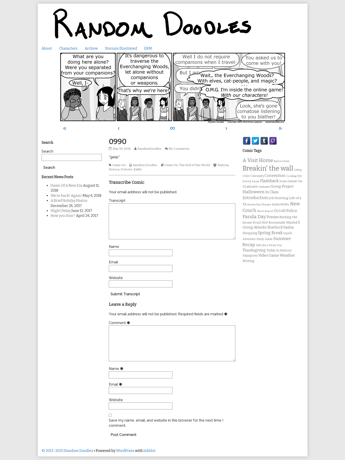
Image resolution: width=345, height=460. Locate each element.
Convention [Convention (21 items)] (275, 175)
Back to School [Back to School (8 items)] (281, 161)
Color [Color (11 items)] (246, 176)
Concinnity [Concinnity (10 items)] (257, 176)
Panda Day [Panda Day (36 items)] (254, 216)
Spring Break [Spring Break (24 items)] (270, 232)
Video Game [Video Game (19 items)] (268, 255)
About (47, 48)
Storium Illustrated (121, 48)
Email (113, 262)
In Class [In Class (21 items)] (272, 192)
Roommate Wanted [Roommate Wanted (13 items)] (283, 222)
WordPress (125, 451)
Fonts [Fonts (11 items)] (283, 181)
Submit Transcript (125, 294)
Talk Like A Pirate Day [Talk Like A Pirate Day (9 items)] (269, 245)
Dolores (126, 169)
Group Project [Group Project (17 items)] (282, 186)
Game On (119, 165)
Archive (91, 48)
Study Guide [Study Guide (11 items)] (264, 239)
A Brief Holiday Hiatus (69, 200)
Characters (68, 48)
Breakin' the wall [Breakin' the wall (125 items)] (268, 168)
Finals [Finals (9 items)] (255, 181)
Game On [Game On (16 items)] (295, 181)
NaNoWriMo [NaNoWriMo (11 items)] (280, 204)
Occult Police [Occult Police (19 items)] (285, 211)
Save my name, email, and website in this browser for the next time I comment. (166, 422)
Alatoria (223, 165)
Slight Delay (61, 211)
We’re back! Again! (66, 195)
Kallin (138, 169)
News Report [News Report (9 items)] (265, 211)
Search (47, 151)
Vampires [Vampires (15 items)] (250, 255)
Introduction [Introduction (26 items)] (255, 197)
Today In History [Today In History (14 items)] (279, 250)
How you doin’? (63, 215)
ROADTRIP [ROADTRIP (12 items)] (260, 222)
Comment (120, 323)
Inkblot (149, 451)
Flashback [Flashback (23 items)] (269, 181)
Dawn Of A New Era (66, 185)
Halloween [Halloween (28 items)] (254, 191)
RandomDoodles (149, 149)
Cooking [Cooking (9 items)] (291, 176)
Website (116, 278)
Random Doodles (145, 165)
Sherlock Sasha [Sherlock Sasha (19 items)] (280, 227)
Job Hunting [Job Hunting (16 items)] (278, 198)
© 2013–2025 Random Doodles (67, 451)
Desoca (114, 169)
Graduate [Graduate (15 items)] (250, 186)
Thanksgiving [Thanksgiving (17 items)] (254, 250)
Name (114, 246)
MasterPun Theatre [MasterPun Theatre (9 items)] (259, 204)
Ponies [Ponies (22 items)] (273, 217)
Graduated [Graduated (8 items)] (264, 186)
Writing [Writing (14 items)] (248, 261)
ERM (148, 48)
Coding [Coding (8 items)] (297, 169)
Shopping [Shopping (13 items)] (250, 233)
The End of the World (194, 165)
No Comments (179, 149)
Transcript (117, 200)
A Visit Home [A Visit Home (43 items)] (258, 160)
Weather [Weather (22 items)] (287, 255)
